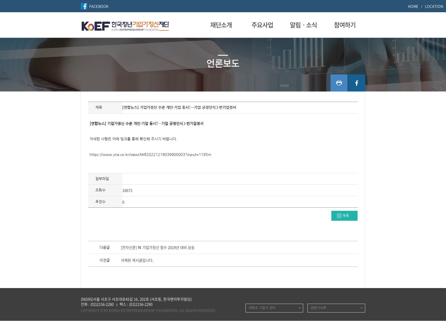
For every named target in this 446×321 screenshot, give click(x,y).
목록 (346, 215)
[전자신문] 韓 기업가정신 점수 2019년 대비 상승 (158, 247)
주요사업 (262, 25)
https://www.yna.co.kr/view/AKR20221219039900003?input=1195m (150, 155)
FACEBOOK (98, 6)
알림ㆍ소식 (303, 25)
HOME (413, 6)
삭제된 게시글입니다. (137, 260)
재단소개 (221, 25)
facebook (356, 82)
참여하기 (345, 25)
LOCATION (434, 6)
